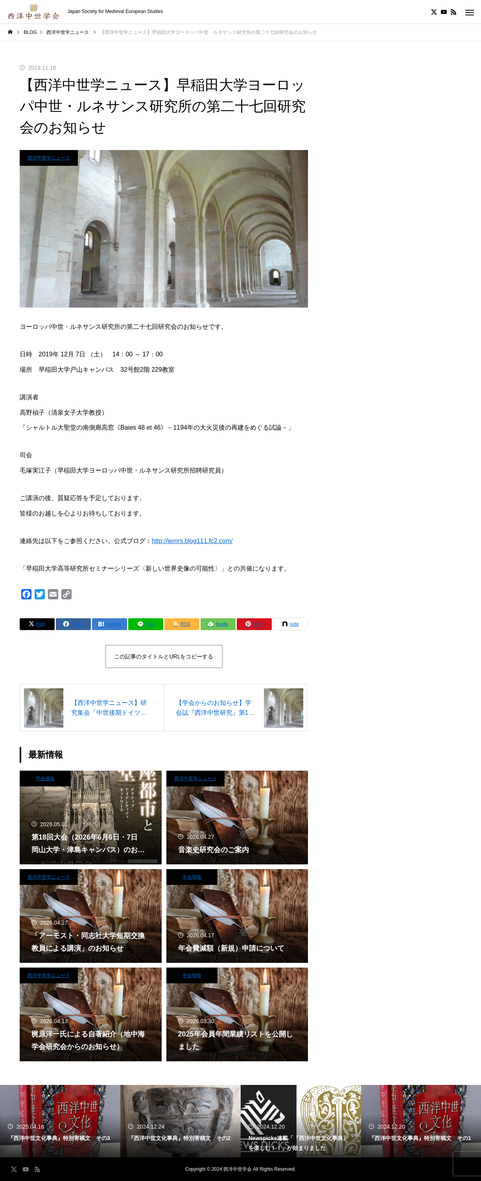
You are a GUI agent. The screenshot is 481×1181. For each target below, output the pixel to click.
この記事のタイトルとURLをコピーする (163, 656)
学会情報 (45, 778)
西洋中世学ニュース (49, 158)
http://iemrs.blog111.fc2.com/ (192, 541)
